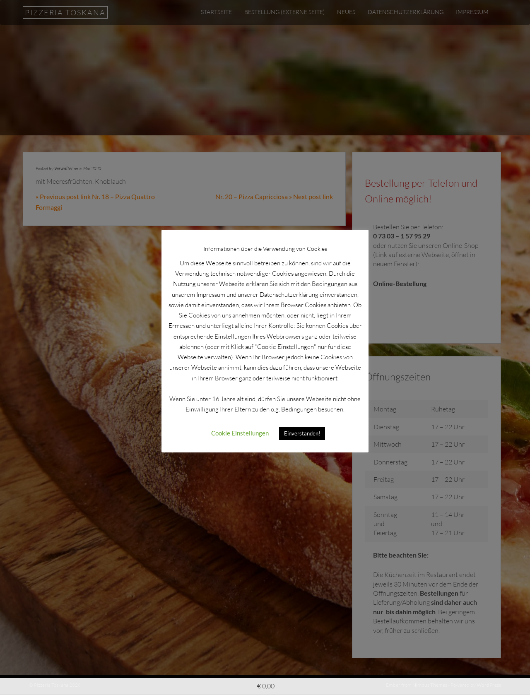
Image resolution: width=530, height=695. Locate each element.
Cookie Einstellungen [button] (240, 433)
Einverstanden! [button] (302, 433)
